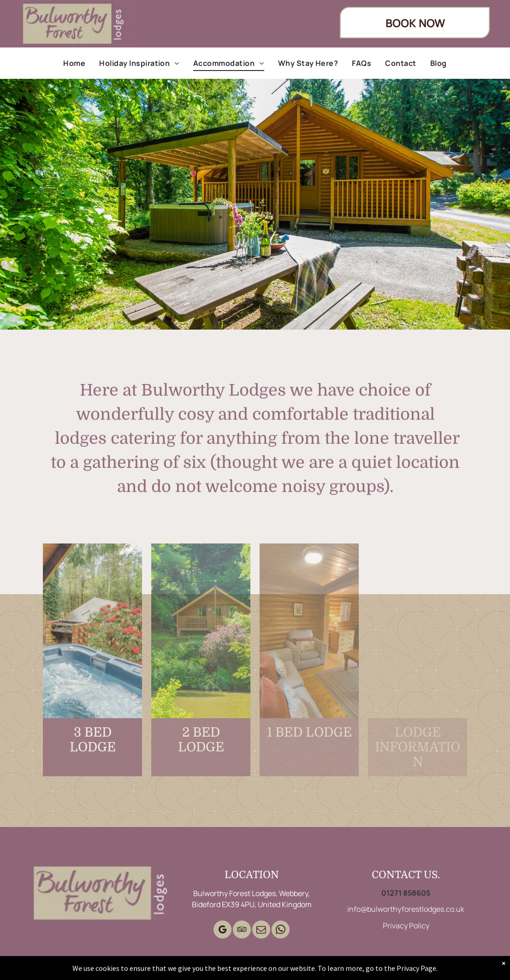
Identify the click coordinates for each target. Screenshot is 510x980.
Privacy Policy (406, 926)
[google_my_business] (222, 931)
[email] (261, 931)
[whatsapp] (281, 931)
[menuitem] (74, 63)
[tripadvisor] (242, 931)
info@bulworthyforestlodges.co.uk (405, 909)
